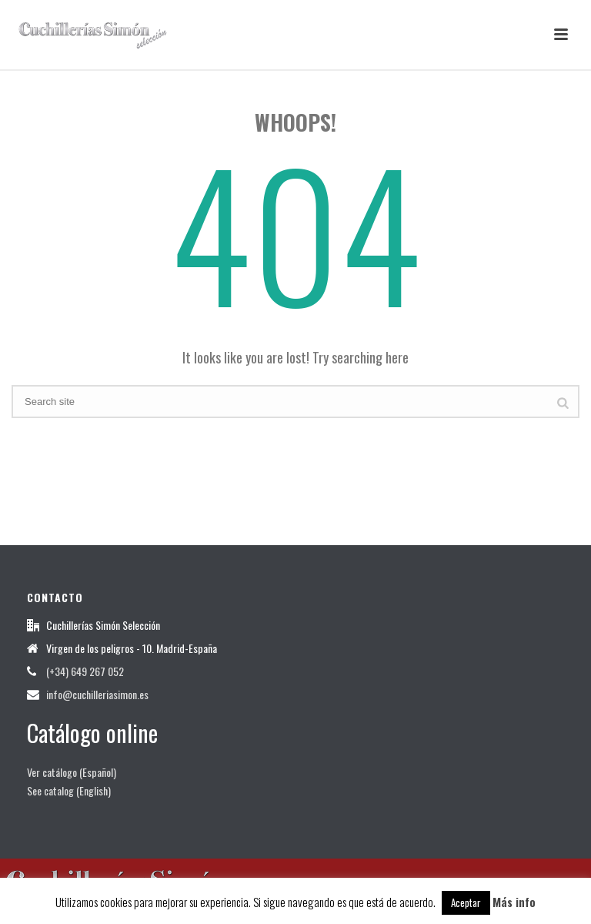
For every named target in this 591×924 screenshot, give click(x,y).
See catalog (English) (69, 790)
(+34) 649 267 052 (85, 671)
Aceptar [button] (466, 902)
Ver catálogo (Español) (71, 772)
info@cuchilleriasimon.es (97, 694)
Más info (514, 901)
